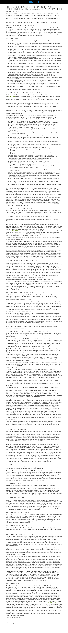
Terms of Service (24, 623)
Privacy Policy (11, 96)
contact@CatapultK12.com (13, 230)
